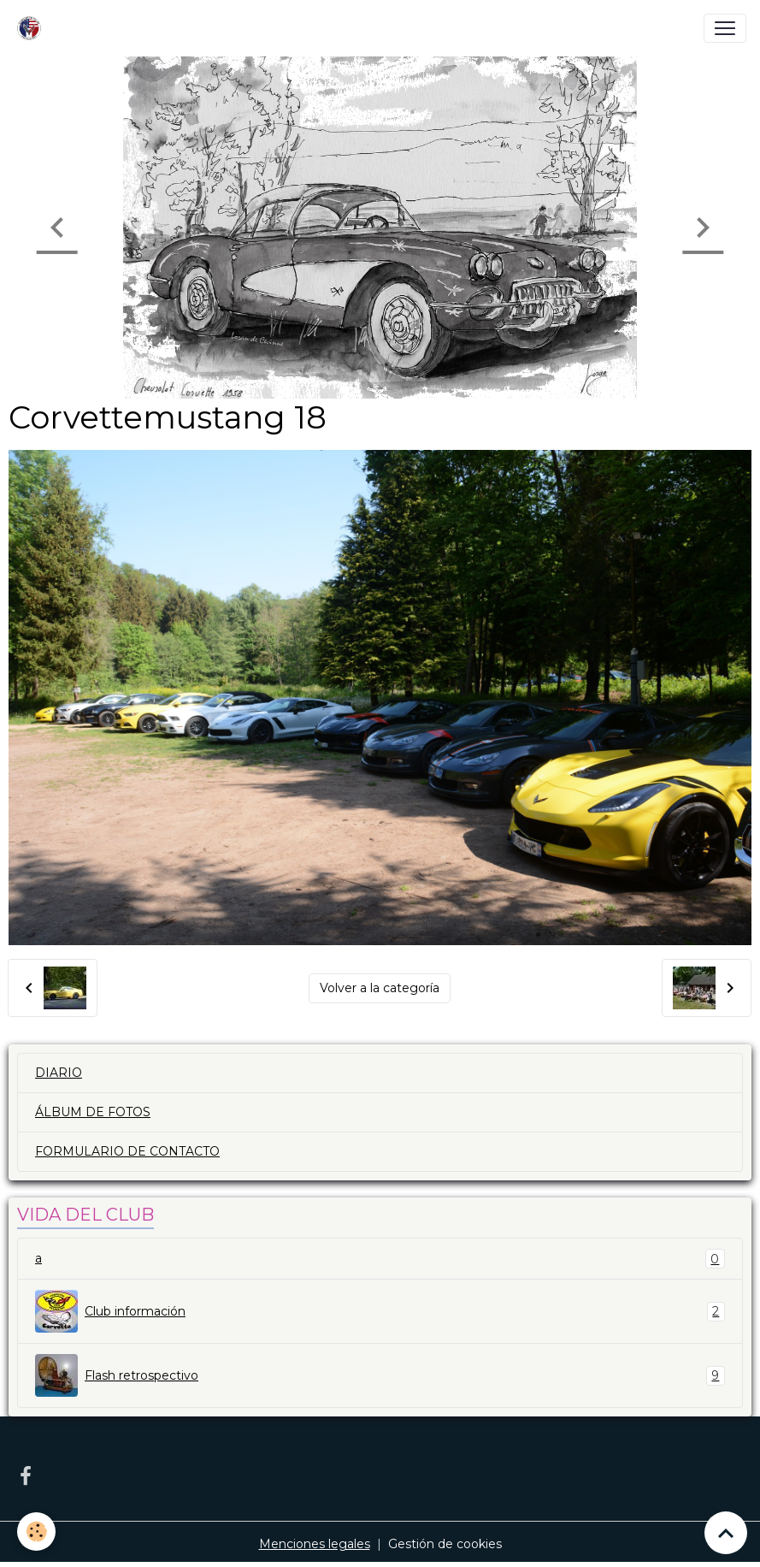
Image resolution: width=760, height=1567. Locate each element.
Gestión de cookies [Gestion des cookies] (445, 1544)
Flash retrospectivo (380, 1375)
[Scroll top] (725, 1532)
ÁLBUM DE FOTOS (92, 1112)
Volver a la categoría (379, 988)
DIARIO (58, 1072)
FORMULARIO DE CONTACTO (127, 1151)
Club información (380, 1311)
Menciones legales (314, 1544)
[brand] (32, 28)
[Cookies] (36, 1531)
